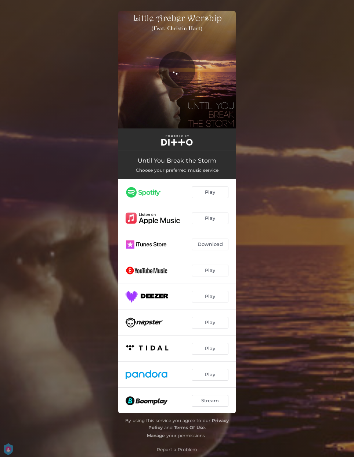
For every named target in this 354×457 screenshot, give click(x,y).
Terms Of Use (189, 427)
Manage (156, 435)
